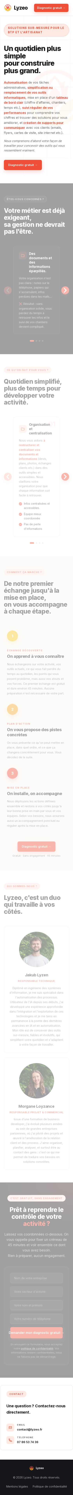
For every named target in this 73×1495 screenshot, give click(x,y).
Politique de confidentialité (50, 1486)
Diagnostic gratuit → (51, 7)
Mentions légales (17, 1486)
